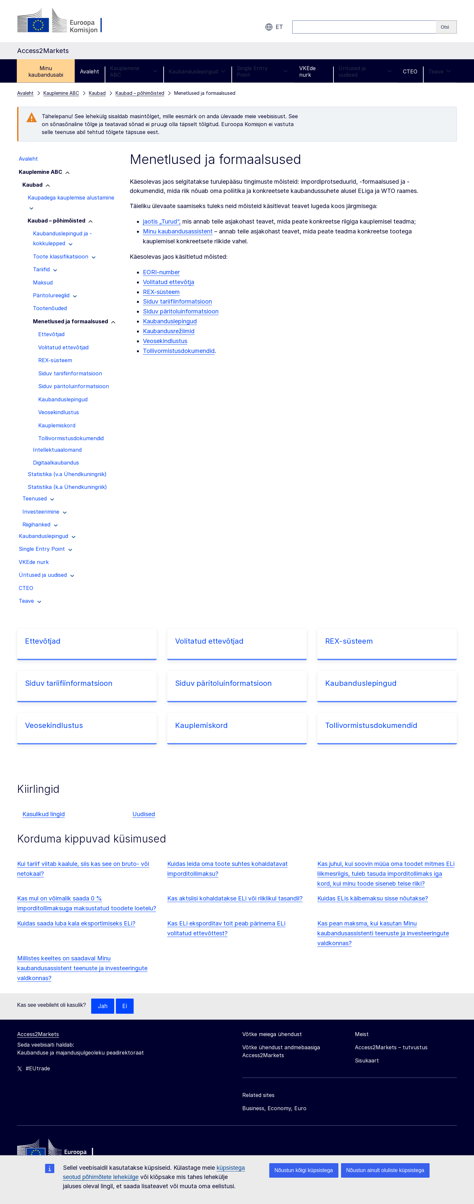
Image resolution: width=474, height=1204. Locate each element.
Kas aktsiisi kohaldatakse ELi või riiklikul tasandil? (235, 898)
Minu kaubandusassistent (178, 231)
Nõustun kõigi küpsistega (304, 1170)
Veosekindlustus (165, 340)
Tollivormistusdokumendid (179, 350)
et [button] (274, 27)
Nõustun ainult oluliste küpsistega (385, 1170)
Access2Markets (38, 1034)
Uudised (143, 814)
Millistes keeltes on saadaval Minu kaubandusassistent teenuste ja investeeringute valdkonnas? (82, 968)
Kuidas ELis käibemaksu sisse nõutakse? (372, 898)
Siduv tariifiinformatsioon (177, 301)
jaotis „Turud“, (162, 221)
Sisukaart (367, 1060)
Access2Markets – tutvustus (391, 1047)
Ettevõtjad (43, 641)
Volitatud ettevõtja (168, 282)
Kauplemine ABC (133, 71)
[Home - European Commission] (65, 1152)
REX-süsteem (161, 291)
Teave (439, 71)
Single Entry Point (262, 71)
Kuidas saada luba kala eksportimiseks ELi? (76, 923)
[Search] (446, 27)
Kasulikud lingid (43, 814)
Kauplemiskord (201, 725)
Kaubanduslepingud (197, 71)
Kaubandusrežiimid (169, 331)
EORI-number (161, 272)
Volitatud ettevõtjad (209, 641)
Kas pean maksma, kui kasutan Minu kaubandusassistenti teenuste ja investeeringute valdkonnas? (383, 933)
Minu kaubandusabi (45, 71)
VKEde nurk (307, 71)
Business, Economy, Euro (274, 1108)
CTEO (410, 71)
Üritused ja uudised (365, 71)
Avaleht (89, 71)
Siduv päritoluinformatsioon (181, 311)
